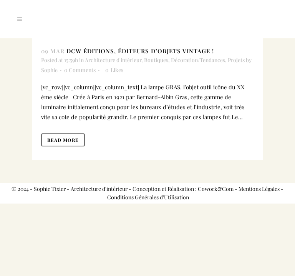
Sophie (49, 70)
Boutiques (156, 60)
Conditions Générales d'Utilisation (148, 197)
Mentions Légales (259, 188)
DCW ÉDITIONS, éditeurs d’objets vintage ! (140, 51)
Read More (63, 140)
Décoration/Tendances (198, 60)
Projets (236, 60)
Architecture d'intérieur (113, 60)
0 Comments (80, 70)
